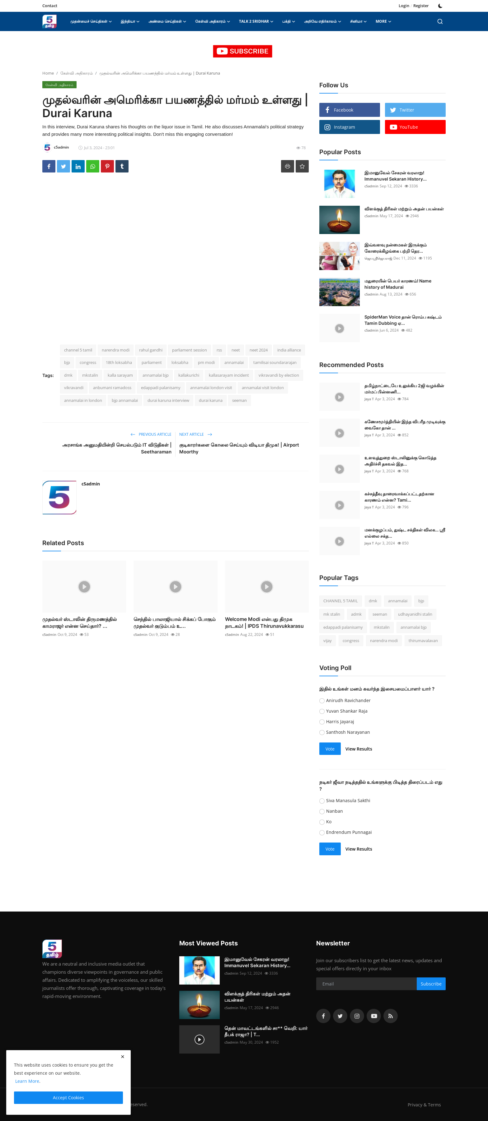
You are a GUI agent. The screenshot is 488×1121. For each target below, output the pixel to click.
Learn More (26, 1081)
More (384, 21)
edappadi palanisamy (161, 387)
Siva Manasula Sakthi (348, 800)
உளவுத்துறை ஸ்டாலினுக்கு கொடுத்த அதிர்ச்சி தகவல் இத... (400, 460)
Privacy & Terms (423, 1104)
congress (88, 362)
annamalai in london (83, 400)
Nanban (334, 811)
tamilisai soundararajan (275, 362)
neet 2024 (259, 350)
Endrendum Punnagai (349, 832)
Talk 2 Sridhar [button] (256, 21)
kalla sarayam (120, 375)
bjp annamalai (125, 400)
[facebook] (323, 1016)
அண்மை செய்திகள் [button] (167, 21)
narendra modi (115, 350)
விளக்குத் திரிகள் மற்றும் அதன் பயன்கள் (404, 208)
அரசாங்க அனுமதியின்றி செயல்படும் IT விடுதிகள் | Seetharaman (116, 448)
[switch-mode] (440, 6)
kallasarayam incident (229, 375)
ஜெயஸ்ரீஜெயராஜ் (379, 258)
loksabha (179, 362)
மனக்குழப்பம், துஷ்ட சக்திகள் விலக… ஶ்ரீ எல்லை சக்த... (404, 533)
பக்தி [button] (288, 21)
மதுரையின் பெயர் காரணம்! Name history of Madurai (397, 284)
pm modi (206, 362)
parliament (152, 362)
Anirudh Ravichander (348, 700)
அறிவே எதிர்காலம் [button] (322, 21)
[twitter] (340, 1016)
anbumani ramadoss (112, 387)
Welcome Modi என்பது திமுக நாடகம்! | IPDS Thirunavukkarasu (264, 622)
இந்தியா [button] (130, 21)
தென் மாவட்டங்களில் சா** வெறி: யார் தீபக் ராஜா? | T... (265, 1031)
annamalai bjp (156, 375)
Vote (330, 749)
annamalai (234, 362)
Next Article (195, 434)
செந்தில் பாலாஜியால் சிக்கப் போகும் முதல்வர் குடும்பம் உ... (175, 622)
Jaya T (369, 399)
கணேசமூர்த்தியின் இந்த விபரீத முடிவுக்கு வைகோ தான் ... (404, 424)
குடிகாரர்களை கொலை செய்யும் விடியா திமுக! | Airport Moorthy (239, 448)
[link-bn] (244, 51)
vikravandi (73, 387)
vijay (327, 640)
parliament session (189, 350)
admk (356, 614)
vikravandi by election (279, 375)
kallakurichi (188, 375)
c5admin (91, 484)
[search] (440, 21)
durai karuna (211, 400)
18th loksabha (119, 362)
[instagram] (357, 1016)
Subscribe (431, 984)
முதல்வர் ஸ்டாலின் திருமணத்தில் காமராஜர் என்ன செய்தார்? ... (79, 622)
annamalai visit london (263, 387)
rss (219, 350)
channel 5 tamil (78, 350)
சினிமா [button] (358, 21)
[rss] (390, 1016)
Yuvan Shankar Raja (347, 711)
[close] (123, 1056)
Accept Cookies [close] (68, 1097)
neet (236, 350)
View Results (358, 749)
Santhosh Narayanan (348, 732)
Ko (328, 822)
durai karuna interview (168, 400)
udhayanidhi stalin (415, 614)
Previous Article (150, 434)
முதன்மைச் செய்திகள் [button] (91, 21)
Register (421, 5)
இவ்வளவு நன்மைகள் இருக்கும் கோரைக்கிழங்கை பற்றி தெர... (395, 248)
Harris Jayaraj (340, 721)
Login (404, 5)
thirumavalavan (423, 640)
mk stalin (331, 614)
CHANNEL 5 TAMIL (340, 601)
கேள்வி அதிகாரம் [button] (212, 21)
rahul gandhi (150, 350)
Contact (49, 5)
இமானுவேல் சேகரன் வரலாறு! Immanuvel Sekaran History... (395, 175)
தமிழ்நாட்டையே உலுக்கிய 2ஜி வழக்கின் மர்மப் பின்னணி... (404, 388)
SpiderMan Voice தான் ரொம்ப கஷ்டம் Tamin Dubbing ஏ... (403, 320)
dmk (68, 375)
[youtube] (374, 1016)
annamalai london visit (211, 387)
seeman (239, 400)
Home (48, 73)
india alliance (289, 350)
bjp (67, 362)
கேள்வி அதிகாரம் (76, 73)
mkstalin (90, 375)
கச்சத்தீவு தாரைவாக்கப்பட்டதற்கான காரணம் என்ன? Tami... (399, 497)
